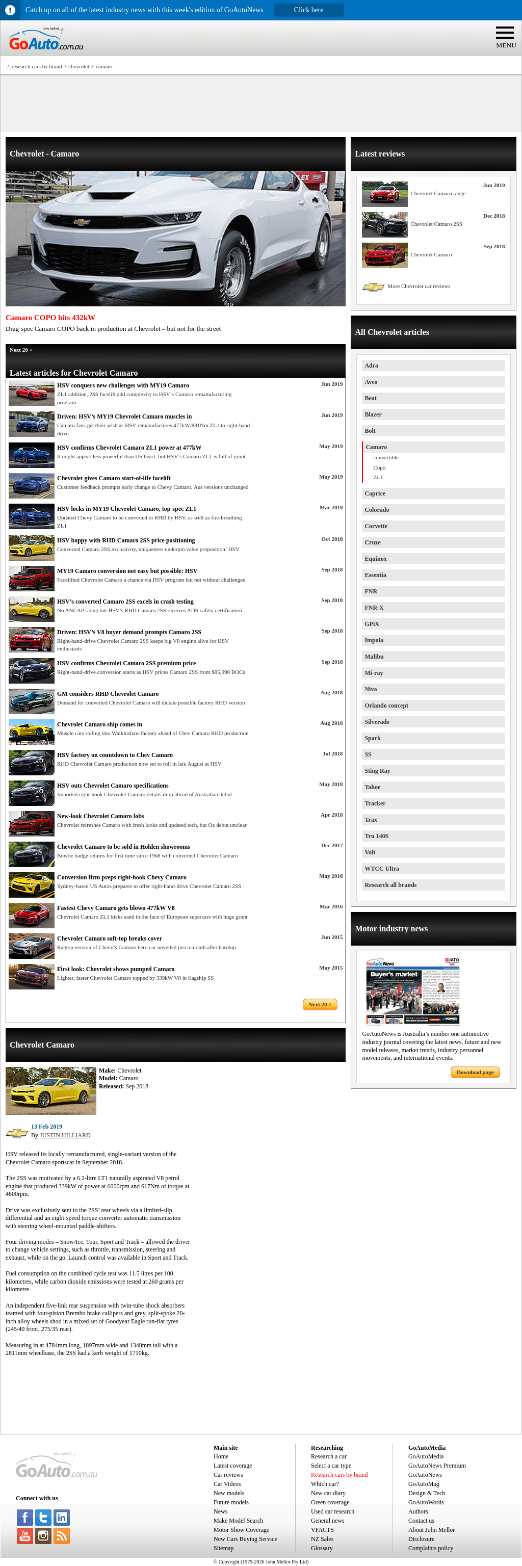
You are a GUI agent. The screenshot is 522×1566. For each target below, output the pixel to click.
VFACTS (322, 1529)
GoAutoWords (426, 1502)
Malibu (373, 656)
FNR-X (373, 607)
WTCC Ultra (381, 868)
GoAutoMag (423, 1483)
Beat (370, 398)
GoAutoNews (425, 1474)
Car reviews (228, 1474)
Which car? (325, 1483)
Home (221, 1456)
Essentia (375, 575)
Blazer (372, 414)
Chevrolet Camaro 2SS (436, 224)
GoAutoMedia (425, 1456)
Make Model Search (238, 1520)
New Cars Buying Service (245, 1539)
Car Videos (227, 1483)
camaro (104, 66)
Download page (475, 1072)
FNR (370, 591)
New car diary (328, 1493)
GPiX (371, 624)
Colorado (376, 509)
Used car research (332, 1511)
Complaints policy (430, 1548)
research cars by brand (37, 66)
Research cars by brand (339, 1474)
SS (367, 754)
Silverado (376, 721)
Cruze (372, 542)
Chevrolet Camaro (431, 254)
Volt (369, 852)
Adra (371, 365)
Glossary (322, 1548)
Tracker (374, 803)
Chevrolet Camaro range (437, 193)
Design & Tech (426, 1493)
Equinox (375, 558)
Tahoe (372, 787)
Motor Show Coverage (241, 1529)
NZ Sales (322, 1539)
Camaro (376, 447)
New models (229, 1493)
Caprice (374, 493)
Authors (418, 1511)
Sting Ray (377, 770)
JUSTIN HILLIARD (65, 1135)
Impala (373, 640)
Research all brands (390, 885)
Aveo (370, 381)
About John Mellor (431, 1529)
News (220, 1511)
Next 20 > (21, 350)
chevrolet (78, 66)
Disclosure (421, 1539)
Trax (370, 819)
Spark (372, 738)
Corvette (375, 526)
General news (328, 1520)
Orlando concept (386, 705)
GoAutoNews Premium (437, 1465)
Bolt (369, 430)
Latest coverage (233, 1465)
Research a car (329, 1456)
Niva (370, 689)
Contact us (421, 1520)
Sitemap (223, 1548)
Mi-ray (373, 672)
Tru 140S (376, 836)
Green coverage (330, 1502)
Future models (231, 1502)
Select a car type (331, 1465)
